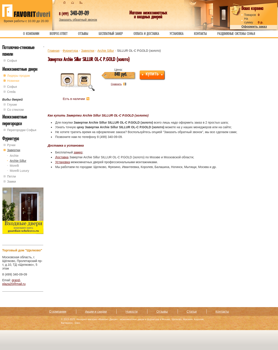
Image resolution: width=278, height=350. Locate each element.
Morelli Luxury (19, 170)
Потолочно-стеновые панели (18, 51)
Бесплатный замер (111, 34)
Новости (131, 311)
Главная (53, 50)
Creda (11, 92)
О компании (31, 34)
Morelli (14, 165)
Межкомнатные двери (19, 70)
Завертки (13, 150)
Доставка (62, 157)
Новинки (13, 80)
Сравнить (116, 84)
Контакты (200, 34)
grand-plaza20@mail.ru (13, 282)
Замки (11, 181)
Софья (12, 60)
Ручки (11, 145)
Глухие (12, 104)
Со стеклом (15, 109)
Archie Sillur (18, 161)
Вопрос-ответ (58, 34)
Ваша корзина (252, 9)
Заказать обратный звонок (78, 19)
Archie (14, 155)
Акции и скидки (96, 311)
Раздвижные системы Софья (236, 34)
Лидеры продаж (18, 75)
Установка (176, 34)
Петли (11, 176)
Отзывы (83, 34)
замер (78, 152)
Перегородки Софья (21, 130)
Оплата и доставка (146, 34)
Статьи (192, 311)
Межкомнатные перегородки (14, 121)
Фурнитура (10, 139)
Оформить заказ (254, 26)
